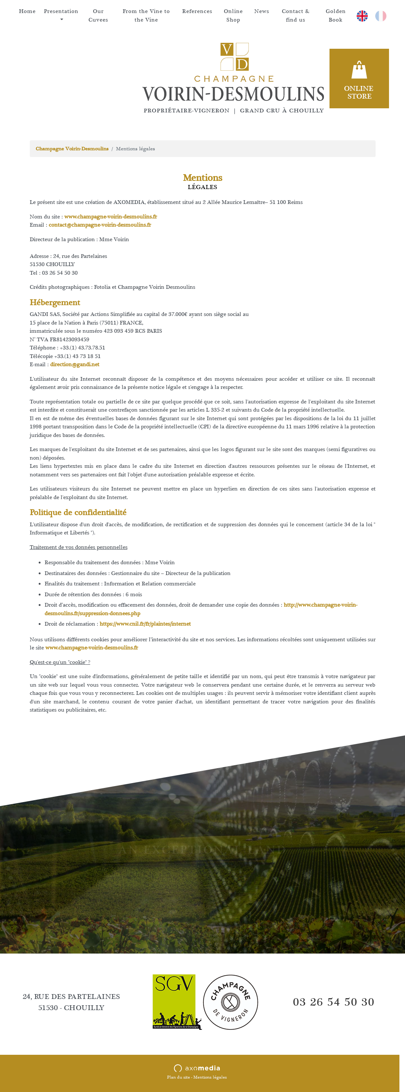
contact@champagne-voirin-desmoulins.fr (100, 225)
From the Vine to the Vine (146, 15)
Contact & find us (296, 15)
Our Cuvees (98, 15)
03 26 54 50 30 (334, 1002)
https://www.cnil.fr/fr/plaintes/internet (145, 624)
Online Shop (233, 15)
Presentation (61, 11)
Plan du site (178, 1077)
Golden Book (336, 15)
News (261, 11)
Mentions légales (210, 1077)
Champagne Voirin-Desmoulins (72, 149)
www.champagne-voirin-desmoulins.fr (110, 216)
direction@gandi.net (74, 364)
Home (27, 11)
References (197, 11)
